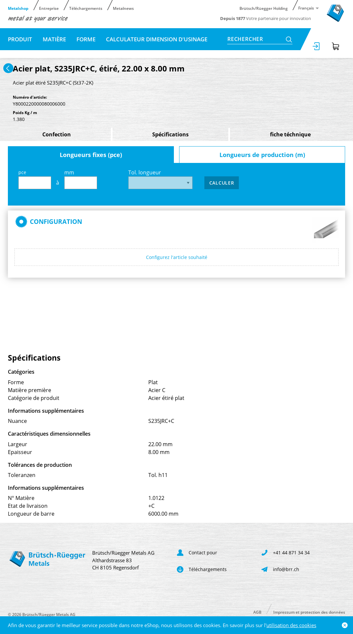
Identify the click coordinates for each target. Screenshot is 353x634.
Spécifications (170, 134)
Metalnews (123, 8)
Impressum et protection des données (309, 611)
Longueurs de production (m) (262, 155)
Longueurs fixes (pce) (91, 155)
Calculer (221, 183)
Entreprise (49, 8)
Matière (54, 39)
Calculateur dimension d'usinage (156, 39)
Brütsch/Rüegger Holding (263, 8)
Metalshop (18, 8)
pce (34, 179)
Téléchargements (85, 8)
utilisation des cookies (291, 625)
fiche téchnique (290, 134)
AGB (257, 611)
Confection (56, 134)
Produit (20, 39)
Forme (85, 39)
